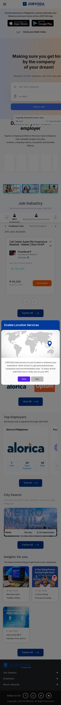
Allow (24, 379)
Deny (37, 379)
